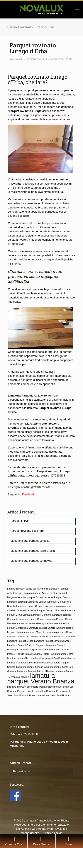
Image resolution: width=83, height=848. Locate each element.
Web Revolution (40, 59)
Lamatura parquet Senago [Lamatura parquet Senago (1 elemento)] (29, 667)
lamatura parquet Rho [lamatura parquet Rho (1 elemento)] (62, 654)
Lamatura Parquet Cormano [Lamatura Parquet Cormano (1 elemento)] (37, 614)
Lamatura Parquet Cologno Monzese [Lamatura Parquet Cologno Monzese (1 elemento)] (45, 610)
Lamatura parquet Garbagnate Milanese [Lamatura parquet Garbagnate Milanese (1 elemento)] (37, 623)
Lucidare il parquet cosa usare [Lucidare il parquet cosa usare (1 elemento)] (22, 686)
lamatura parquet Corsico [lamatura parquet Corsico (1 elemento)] (32, 619)
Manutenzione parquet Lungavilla (31, 560)
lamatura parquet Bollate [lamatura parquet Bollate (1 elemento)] (30, 597)
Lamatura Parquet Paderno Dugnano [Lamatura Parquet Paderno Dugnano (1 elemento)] (26, 645)
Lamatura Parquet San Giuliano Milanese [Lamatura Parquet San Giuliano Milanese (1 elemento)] (28, 662)
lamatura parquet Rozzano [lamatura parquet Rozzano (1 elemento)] (21, 658)
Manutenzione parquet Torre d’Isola (32, 550)
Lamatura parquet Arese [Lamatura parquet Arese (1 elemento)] (35, 593)
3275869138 (18, 281)
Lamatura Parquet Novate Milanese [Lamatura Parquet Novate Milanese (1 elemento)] (52, 641)
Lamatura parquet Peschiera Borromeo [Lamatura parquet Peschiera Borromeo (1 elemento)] (39, 649)
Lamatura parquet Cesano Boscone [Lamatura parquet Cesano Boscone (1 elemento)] (34, 606)
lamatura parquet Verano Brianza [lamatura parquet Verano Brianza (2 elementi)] (40, 678)
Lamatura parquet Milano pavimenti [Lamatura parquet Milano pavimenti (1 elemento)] (56, 636)
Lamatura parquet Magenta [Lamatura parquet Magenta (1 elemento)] (31, 632)
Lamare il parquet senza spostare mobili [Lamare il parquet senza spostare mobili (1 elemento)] (27, 588)
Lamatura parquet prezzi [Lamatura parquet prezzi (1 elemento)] (37, 654)
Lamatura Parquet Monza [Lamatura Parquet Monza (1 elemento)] (20, 641)
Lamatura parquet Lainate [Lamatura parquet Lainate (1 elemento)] (42, 627)
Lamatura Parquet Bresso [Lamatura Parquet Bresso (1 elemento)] (57, 597)
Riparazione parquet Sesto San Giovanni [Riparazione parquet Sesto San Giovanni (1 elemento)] (50, 695)
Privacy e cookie (52, 833)
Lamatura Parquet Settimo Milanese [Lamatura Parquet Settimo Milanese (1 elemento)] (35, 671)
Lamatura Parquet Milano (40, 820)
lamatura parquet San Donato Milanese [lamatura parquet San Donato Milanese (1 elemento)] (55, 658)
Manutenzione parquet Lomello (29, 540)
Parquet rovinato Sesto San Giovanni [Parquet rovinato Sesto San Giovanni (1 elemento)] (36, 691)
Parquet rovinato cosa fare (27, 530)
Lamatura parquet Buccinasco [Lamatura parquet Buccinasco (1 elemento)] (22, 601)
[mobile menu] (77, 9)
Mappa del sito (30, 833)
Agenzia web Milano (33, 828)
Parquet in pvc (19, 520)
